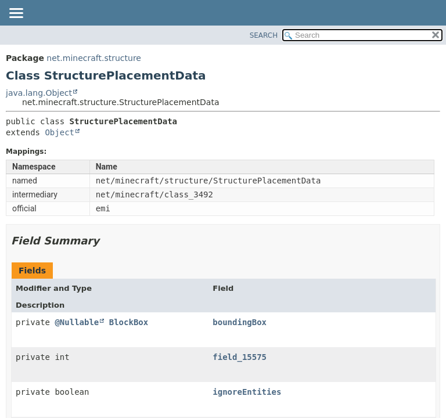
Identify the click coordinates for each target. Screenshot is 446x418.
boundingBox (240, 322)
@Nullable (77, 322)
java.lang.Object (39, 93)
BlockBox (128, 322)
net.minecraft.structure (93, 58)
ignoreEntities (247, 392)
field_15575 (240, 357)
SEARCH (264, 35)
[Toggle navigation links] (16, 14)
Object (59, 132)
